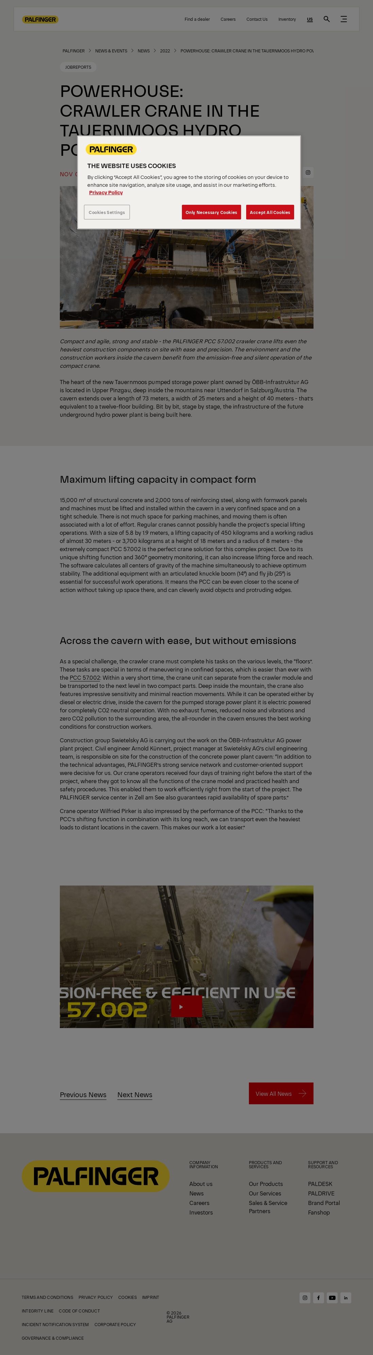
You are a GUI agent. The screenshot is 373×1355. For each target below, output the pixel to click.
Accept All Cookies (270, 212)
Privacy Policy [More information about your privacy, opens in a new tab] (106, 192)
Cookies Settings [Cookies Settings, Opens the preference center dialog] (107, 212)
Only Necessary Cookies (211, 212)
